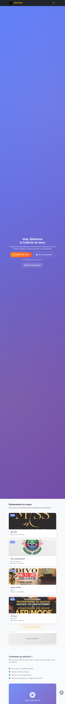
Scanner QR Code (21, 255)
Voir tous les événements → (32, 627)
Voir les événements (44, 254)
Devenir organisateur (32, 265)
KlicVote (15, 3)
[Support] (61, 692)
